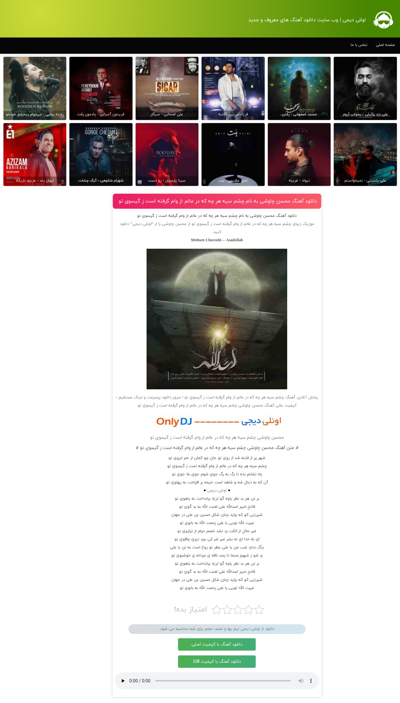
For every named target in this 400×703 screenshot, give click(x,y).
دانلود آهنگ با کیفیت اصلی (217, 644)
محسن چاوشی (174, 224)
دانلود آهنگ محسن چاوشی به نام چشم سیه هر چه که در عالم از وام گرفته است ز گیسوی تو (218, 201)
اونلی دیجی (217, 490)
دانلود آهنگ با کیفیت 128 (217, 662)
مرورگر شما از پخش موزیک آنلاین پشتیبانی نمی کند (217, 680)
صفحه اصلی (385, 44)
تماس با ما (359, 44)
